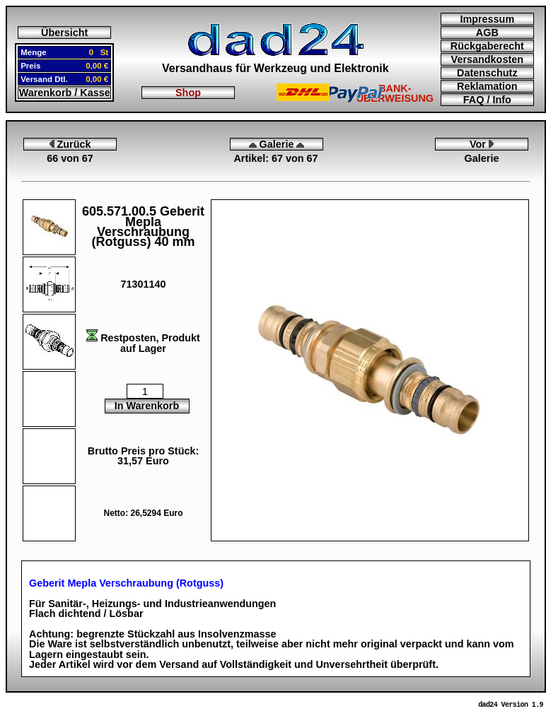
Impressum (487, 19)
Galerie (277, 144)
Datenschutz (487, 72)
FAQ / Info (487, 99)
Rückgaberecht (487, 46)
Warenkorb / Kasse (64, 92)
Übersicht (64, 32)
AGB (487, 32)
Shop (188, 92)
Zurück (70, 144)
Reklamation (487, 86)
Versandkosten (487, 59)
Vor (482, 144)
